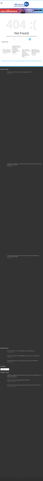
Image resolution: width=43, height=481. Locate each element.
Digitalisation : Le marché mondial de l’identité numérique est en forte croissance (35, 52)
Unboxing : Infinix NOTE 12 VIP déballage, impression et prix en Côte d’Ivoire (23, 355)
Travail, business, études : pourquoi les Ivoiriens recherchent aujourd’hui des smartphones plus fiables (26, 53)
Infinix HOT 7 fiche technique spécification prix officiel (18, 380)
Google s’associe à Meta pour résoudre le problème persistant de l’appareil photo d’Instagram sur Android (16, 49)
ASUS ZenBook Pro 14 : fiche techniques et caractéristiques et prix (21, 350)
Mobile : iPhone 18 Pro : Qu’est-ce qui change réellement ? (7, 50)
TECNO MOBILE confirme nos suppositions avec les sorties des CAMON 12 (22, 360)
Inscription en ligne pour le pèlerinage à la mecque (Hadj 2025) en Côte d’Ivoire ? (24, 385)
